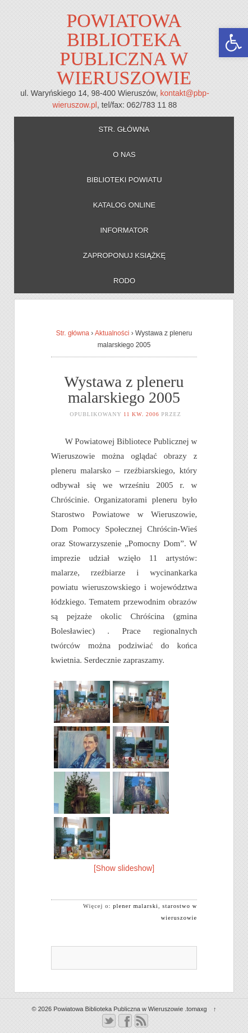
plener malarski (135, 906)
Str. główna (123, 129)
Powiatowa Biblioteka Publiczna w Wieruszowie (124, 49)
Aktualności (112, 333)
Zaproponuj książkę (124, 255)
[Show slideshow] (124, 868)
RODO (124, 280)
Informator (124, 230)
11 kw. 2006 (141, 414)
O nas (124, 154)
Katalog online (124, 205)
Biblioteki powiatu (124, 180)
